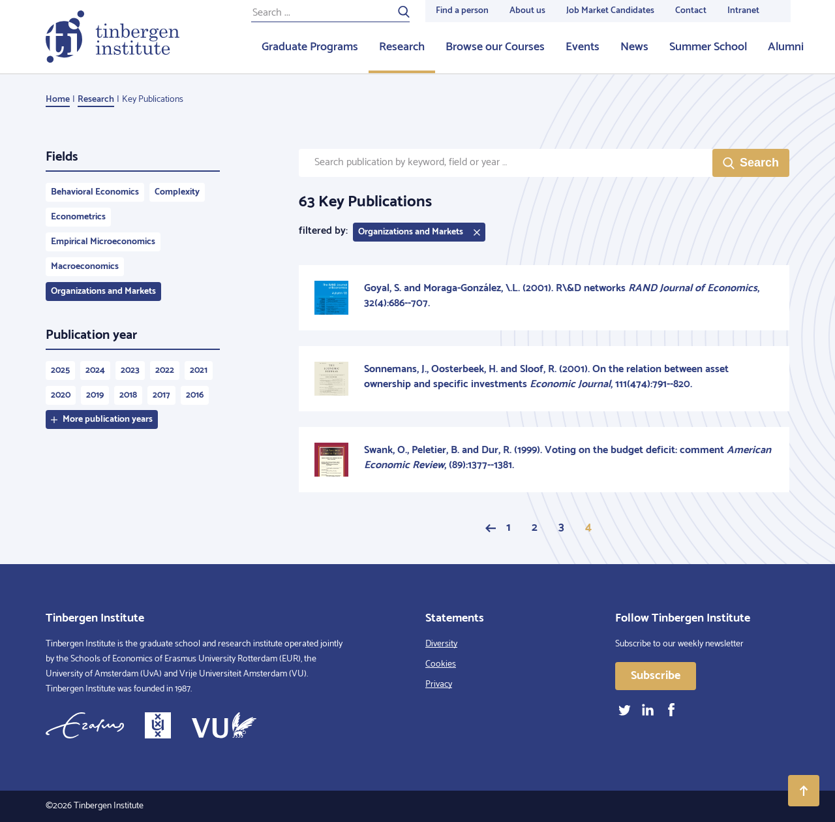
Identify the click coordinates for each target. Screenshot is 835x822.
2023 (130, 370)
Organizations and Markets (103, 291)
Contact (690, 10)
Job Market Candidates (610, 10)
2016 (195, 395)
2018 (128, 395)
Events (583, 47)
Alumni (786, 47)
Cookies (440, 664)
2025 (60, 370)
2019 (95, 395)
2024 (95, 370)
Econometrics (78, 217)
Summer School (708, 47)
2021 (198, 370)
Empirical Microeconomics (103, 241)
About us (527, 10)
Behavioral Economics (95, 192)
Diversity (441, 644)
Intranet (743, 10)
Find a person (462, 10)
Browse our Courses (495, 47)
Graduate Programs (310, 47)
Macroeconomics (85, 266)
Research (402, 47)
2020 (60, 395)
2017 (161, 395)
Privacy (438, 684)
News (634, 47)
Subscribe (655, 676)
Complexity (177, 192)
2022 (164, 370)
